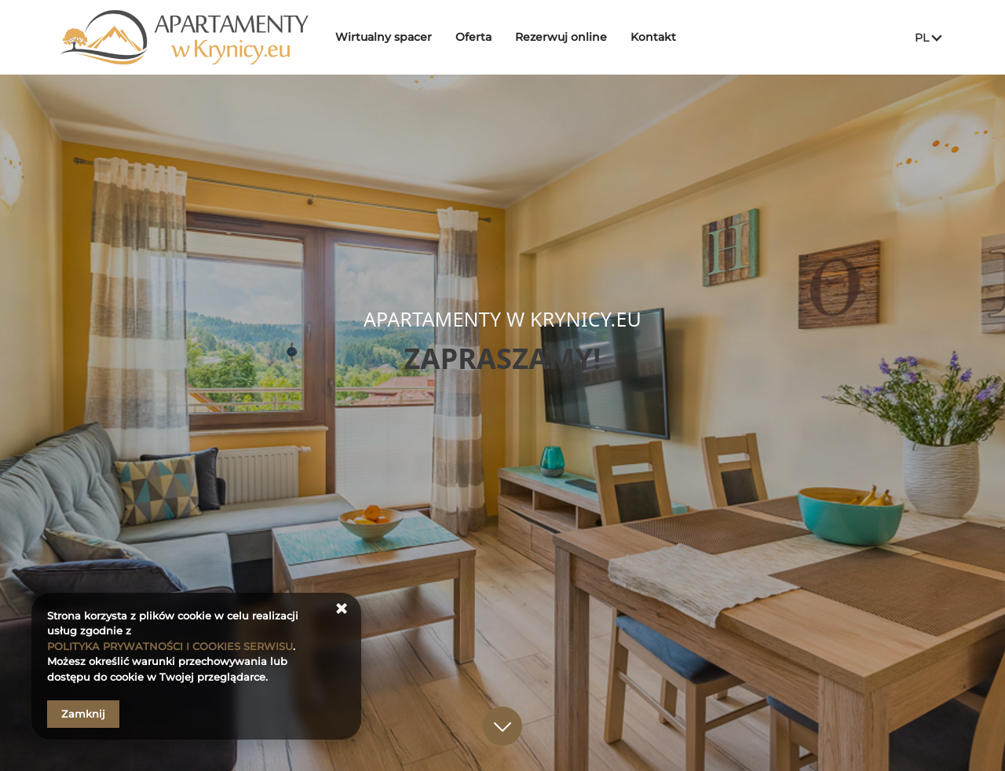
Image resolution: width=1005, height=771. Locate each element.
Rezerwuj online (566, 37)
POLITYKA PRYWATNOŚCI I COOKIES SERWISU (170, 646)
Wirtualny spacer (389, 37)
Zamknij (83, 713)
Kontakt (659, 37)
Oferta (479, 37)
